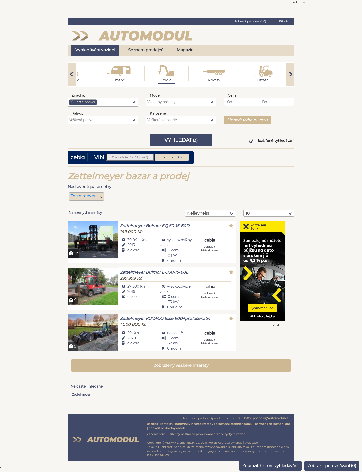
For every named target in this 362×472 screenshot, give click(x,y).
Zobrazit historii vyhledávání (270, 465)
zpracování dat (279, 424)
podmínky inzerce (188, 424)
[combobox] (103, 102)
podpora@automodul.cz (270, 418)
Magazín (185, 50)
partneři (260, 424)
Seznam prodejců (146, 50)
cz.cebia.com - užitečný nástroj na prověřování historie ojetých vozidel (196, 435)
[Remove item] (71, 102)
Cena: (232, 95)
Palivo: (77, 113)
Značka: (78, 95)
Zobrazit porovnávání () (332, 465)
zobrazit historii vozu (172, 157)
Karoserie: (158, 113)
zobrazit (209, 248)
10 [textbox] (248, 213)
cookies (152, 424)
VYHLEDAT (181, 140)
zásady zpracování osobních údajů (228, 424)
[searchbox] (105, 102)
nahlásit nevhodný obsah (167, 428)
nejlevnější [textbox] (198, 213)
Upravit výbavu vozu (247, 120)
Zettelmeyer (83, 196)
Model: (155, 95)
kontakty (166, 424)
